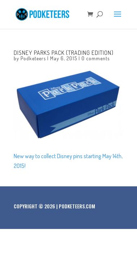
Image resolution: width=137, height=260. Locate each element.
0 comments (95, 58)
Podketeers (33, 58)
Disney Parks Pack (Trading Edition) (64, 52)
